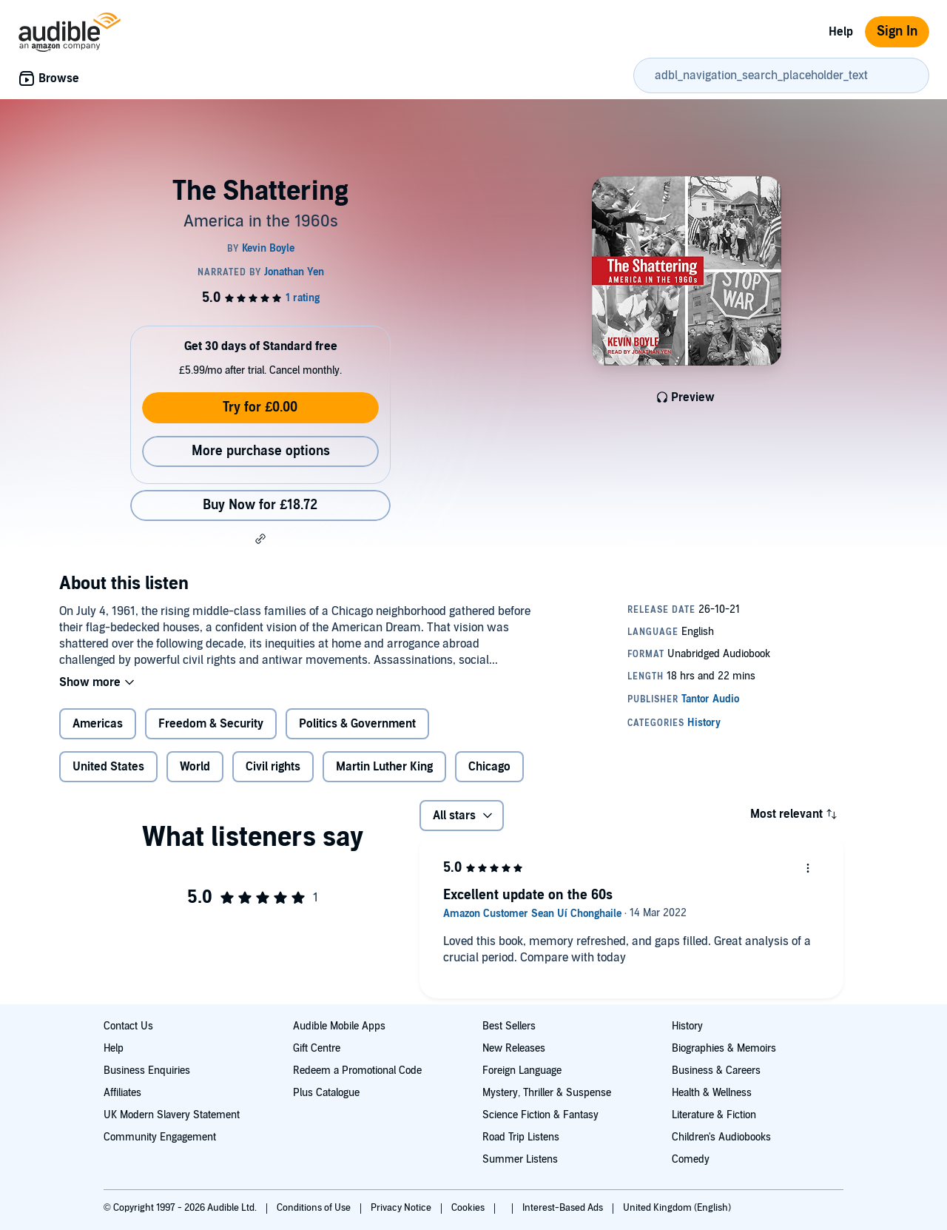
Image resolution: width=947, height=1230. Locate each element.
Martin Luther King (384, 766)
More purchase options (261, 451)
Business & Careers (716, 1070)
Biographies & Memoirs (724, 1048)
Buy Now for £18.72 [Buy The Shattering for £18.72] (260, 505)
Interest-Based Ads (563, 1208)
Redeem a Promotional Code (357, 1070)
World (195, 766)
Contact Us (128, 1026)
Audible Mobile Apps (339, 1026)
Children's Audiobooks (721, 1137)
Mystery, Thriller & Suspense (546, 1092)
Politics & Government (357, 723)
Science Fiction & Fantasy (540, 1115)
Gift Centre (316, 1048)
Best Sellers (509, 1026)
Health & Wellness (712, 1092)
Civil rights (273, 766)
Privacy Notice (402, 1208)
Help (841, 31)
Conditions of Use (315, 1208)
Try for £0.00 (260, 407)
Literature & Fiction (714, 1115)
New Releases (513, 1048)
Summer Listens (520, 1159)
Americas (98, 723)
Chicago (489, 766)
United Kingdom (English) (677, 1208)
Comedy (691, 1159)
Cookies (469, 1208)
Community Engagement (160, 1137)
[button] (260, 539)
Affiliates (122, 1092)
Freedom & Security (210, 723)
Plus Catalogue (326, 1092)
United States (108, 766)
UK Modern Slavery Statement (172, 1115)
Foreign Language (522, 1070)
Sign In (897, 31)
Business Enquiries (147, 1070)
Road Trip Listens (520, 1137)
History (687, 1026)
